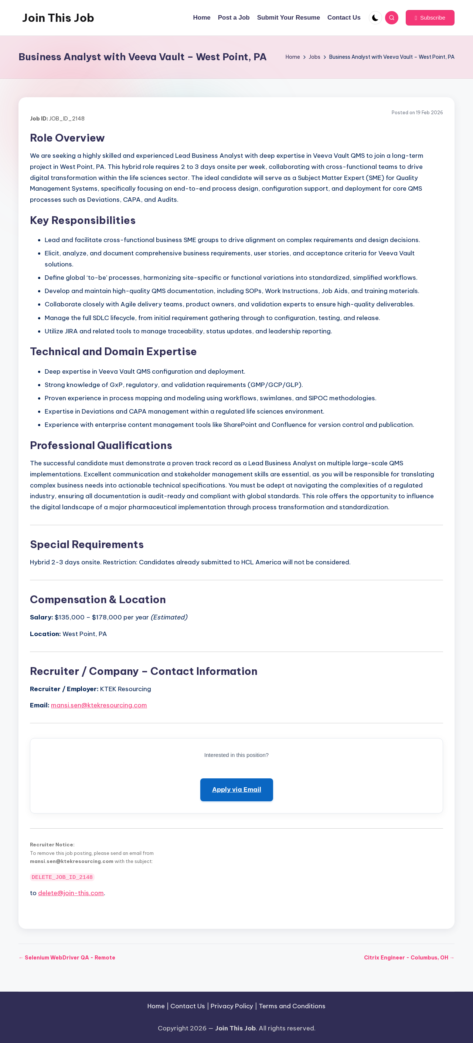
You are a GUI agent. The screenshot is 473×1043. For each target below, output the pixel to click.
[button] (430, 18)
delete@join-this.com (71, 893)
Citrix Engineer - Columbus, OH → (409, 957)
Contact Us (187, 1006)
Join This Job (58, 18)
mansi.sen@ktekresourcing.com (99, 705)
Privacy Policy (232, 1006)
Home (156, 1006)
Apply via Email (236, 789)
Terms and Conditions (292, 1006)
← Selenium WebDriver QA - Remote (66, 957)
